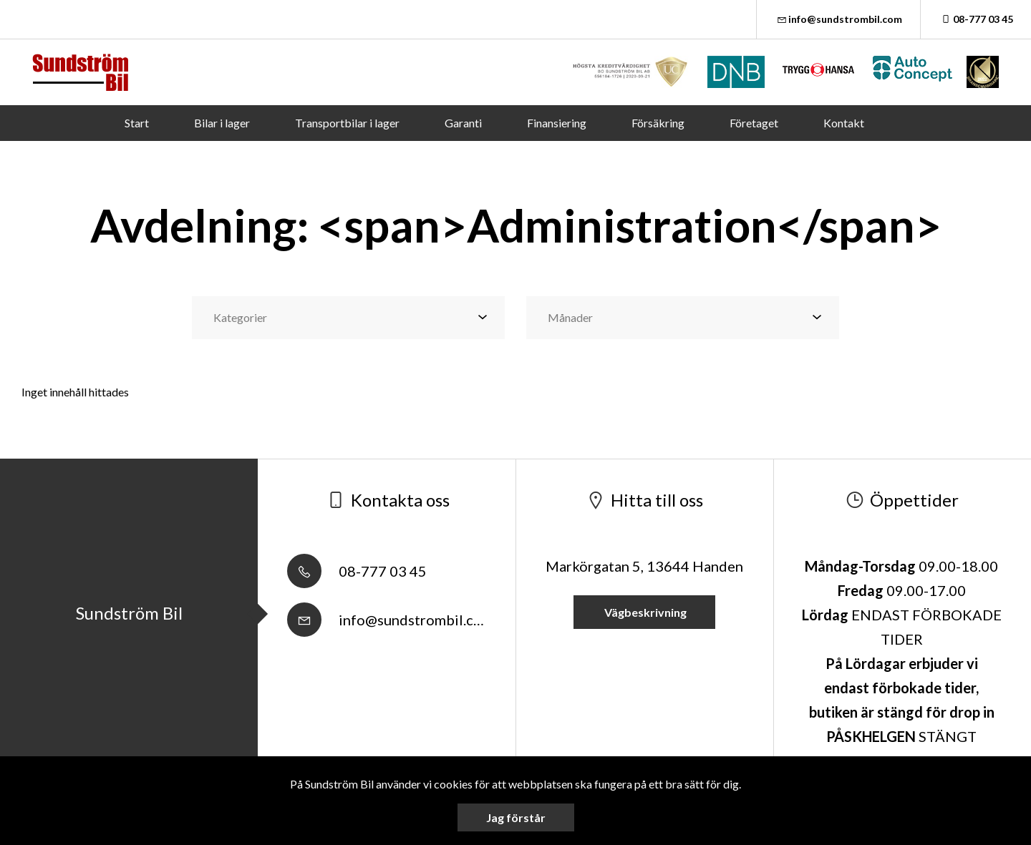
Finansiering (556, 123)
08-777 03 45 (976, 19)
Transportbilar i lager (347, 123)
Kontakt (843, 123)
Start (137, 123)
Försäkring (657, 123)
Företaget (754, 123)
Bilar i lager (222, 123)
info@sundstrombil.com (839, 19)
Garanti (463, 123)
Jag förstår (516, 817)
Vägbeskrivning (644, 612)
